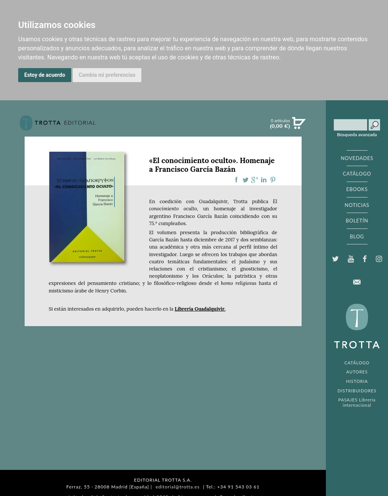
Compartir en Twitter (245, 179)
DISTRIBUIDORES (357, 390)
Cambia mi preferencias (107, 75)
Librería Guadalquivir (199, 309)
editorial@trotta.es (178, 487)
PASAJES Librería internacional (356, 402)
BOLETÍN (357, 221)
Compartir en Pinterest (272, 179)
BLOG (357, 236)
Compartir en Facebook (236, 179)
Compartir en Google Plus (254, 179)
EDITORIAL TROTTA (357, 328)
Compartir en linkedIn (263, 179)
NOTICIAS (356, 205)
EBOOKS (357, 189)
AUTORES (357, 371)
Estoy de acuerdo (44, 75)
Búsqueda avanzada (357, 134)
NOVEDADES (357, 158)
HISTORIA (357, 381)
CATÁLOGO (357, 174)
